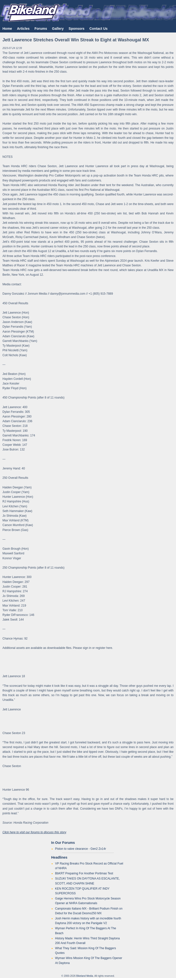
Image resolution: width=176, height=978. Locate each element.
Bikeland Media (84, 976)
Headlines (59, 857)
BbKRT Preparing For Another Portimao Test (84, 873)
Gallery (58, 29)
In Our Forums (63, 843)
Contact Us (98, 29)
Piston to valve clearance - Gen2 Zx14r (80, 848)
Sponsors (77, 29)
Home (7, 29)
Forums (40, 29)
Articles (23, 29)
